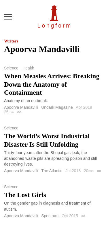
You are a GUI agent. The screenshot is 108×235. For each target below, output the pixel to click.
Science (11, 68)
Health (28, 68)
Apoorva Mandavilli (21, 107)
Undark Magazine (57, 107)
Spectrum (49, 215)
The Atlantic (51, 170)
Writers (11, 41)
